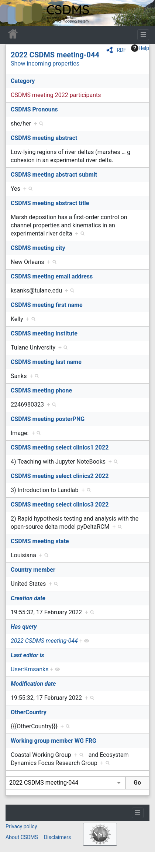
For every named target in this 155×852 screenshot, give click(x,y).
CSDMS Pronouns (34, 109)
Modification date (33, 683)
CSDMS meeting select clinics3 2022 (59, 504)
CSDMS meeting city (38, 247)
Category (23, 80)
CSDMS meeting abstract (44, 137)
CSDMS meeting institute (44, 333)
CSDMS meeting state (40, 541)
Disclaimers (57, 837)
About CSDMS (22, 837)
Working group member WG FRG (53, 740)
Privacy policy (21, 826)
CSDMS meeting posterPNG (48, 418)
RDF (121, 50)
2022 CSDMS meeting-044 (55, 54)
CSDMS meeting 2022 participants (56, 94)
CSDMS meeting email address (52, 276)
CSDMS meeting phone (41, 390)
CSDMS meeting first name (47, 304)
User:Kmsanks (29, 669)
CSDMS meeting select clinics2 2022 (59, 476)
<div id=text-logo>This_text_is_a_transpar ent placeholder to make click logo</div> (12, 13)
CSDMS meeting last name (46, 361)
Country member (33, 569)
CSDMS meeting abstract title (50, 203)
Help (140, 48)
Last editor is (27, 655)
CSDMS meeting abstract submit (54, 174)
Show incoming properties (45, 63)
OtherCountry (28, 712)
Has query (24, 626)
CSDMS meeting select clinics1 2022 (59, 447)
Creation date (28, 598)
